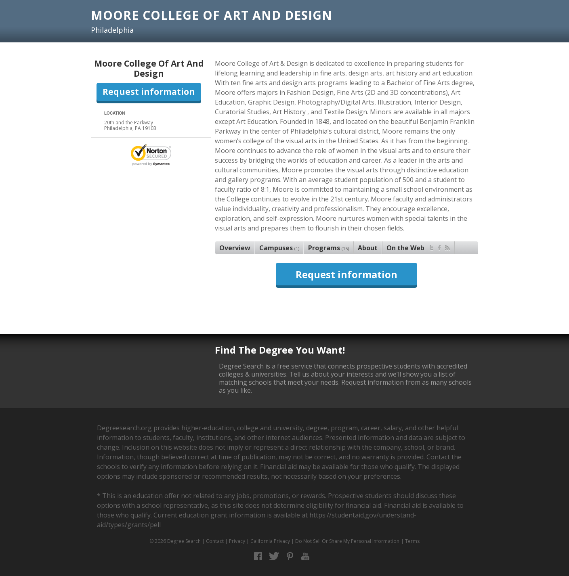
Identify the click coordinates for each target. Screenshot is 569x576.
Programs (328, 247)
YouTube (305, 556)
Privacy (237, 541)
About (368, 247)
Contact (215, 541)
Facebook (258, 556)
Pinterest (290, 556)
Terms (412, 541)
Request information (149, 91)
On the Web (418, 246)
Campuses (279, 247)
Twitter (274, 556)
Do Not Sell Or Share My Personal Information (347, 541)
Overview (234, 247)
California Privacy (270, 541)
